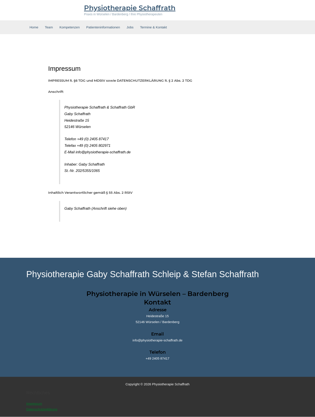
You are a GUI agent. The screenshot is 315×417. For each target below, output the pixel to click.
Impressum (34, 404)
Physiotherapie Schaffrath (129, 8)
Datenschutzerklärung (42, 410)
